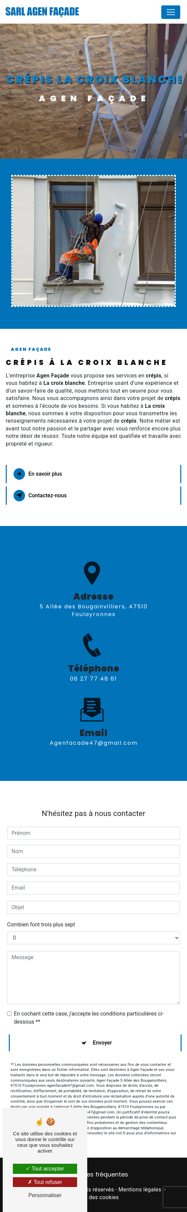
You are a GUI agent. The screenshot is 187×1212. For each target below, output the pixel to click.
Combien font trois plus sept (41, 916)
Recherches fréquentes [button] (93, 1174)
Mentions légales (139, 1189)
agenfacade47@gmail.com (94, 735)
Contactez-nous (40, 495)
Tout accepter (45, 1168)
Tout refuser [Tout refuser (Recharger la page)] (45, 1182)
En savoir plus (38, 474)
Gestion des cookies (93, 1197)
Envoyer (102, 1034)
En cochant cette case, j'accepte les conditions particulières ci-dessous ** (89, 1009)
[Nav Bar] (170, 12)
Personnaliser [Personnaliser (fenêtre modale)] (45, 1195)
